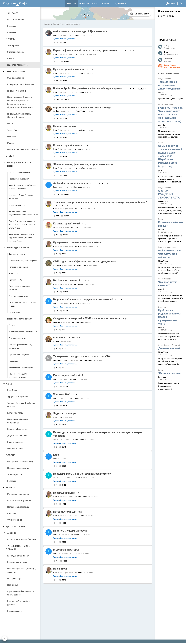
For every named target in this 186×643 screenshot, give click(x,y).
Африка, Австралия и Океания (21, 539)
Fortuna (76, 303)
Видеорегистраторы (66, 549)
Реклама (11, 32)
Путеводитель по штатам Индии (19, 164)
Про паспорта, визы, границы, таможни (21, 570)
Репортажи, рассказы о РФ (20, 461)
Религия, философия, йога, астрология (20, 346)
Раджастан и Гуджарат (19, 179)
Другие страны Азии (17, 435)
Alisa (55, 459)
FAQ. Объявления (15, 19)
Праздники (13, 361)
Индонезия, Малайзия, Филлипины (18, 421)
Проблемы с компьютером (70, 530)
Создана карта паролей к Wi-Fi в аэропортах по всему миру (90, 318)
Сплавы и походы (15, 52)
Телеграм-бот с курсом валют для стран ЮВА (82, 356)
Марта (55, 227)
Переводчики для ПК (66, 492)
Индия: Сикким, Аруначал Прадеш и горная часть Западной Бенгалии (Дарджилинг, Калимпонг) (20, 102)
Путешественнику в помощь (18, 548)
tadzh (55, 303)
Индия (10, 156)
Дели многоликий (169, 348)
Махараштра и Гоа (17, 205)
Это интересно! (14, 474)
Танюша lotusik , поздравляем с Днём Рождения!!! (169, 85)
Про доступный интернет (68, 69)
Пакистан (11, 136)
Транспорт (13, 273)
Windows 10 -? (62, 394)
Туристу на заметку (17, 254)
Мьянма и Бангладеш (17, 429)
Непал (10, 123)
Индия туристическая (18, 247)
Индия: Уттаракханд (16, 91)
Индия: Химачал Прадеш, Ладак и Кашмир (19, 115)
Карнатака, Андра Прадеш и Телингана (21, 197)
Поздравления (164, 79)
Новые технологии (64, 126)
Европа (10, 487)
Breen (55, 187)
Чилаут (106, 3)
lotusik (161, 92)
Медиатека (120, 3)
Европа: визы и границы (19, 500)
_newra (80, 73)
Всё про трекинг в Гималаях (20, 84)
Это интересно (164, 279)
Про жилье (12, 585)
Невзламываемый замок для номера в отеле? (82, 473)
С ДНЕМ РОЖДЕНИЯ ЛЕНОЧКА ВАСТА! (169, 194)
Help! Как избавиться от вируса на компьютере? (83, 299)
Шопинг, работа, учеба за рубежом (19, 603)
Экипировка (13, 45)
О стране (13, 325)
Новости (84, 3)
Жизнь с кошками (169, 373)
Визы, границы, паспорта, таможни (19, 288)
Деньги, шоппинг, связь (19, 296)
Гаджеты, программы (17, 65)
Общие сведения (15, 78)
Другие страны (15, 526)
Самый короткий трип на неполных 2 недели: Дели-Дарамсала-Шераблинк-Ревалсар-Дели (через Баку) (170, 156)
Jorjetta (161, 125)
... (141, 88)
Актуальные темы (168, 73)
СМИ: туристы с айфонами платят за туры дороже (84, 261)
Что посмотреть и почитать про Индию (22, 304)
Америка (11, 533)
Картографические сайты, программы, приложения (85, 50)
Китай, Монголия (15, 413)
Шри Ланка (12, 390)
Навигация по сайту (169, 11)
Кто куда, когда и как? (18, 556)
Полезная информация (18, 468)
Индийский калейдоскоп (19, 319)
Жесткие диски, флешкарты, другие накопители (83, 164)
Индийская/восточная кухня (21, 367)
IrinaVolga (57, 265)
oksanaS (56, 322)
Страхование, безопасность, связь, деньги (20, 593)
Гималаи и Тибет (16, 71)
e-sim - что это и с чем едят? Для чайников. (80, 31)
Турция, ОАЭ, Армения (17, 396)
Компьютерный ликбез (67, 145)
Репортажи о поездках (18, 267)
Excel (56, 454)
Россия (10, 455)
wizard (161, 229)
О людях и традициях (18, 338)
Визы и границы (15, 442)
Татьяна (56, 440)
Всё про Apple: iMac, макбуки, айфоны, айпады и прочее (87, 88)
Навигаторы (60, 568)
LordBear (82, 54)
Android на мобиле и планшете (72, 183)
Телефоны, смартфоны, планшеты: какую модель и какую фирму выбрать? (100, 202)
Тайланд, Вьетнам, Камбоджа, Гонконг (21, 405)
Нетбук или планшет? (66, 280)
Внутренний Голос (60, 360)
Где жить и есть (15, 280)
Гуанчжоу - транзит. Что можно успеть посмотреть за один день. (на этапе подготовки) (170, 114)
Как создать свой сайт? (68, 375)
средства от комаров (66, 337)
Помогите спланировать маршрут (23, 260)
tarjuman (162, 377)
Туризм (10, 39)
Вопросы (11, 26)
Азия (9, 383)
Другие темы (14, 312)
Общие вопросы (15, 448)
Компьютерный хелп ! (66, 223)
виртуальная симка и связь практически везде (82, 107)
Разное (10, 58)
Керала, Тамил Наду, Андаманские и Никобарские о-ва (23, 213)
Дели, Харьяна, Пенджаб (19, 172)
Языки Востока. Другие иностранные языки (19, 375)
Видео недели (166, 16)
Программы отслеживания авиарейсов (77, 242)
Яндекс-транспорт (64, 413)
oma (55, 35)
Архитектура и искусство (19, 354)
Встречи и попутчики (17, 562)
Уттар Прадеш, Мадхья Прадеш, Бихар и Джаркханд (22, 187)
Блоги (95, 3)
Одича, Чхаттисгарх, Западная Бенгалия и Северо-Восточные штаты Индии (22, 224)
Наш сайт (12, 13)
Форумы (71, 3)
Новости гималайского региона (22, 149)
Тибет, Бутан (13, 130)
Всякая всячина (14, 611)
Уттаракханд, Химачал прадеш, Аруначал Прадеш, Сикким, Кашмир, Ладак (22, 237)
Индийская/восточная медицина (23, 332)
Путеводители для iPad (67, 511)
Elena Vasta (77, 35)
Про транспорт (14, 578)
